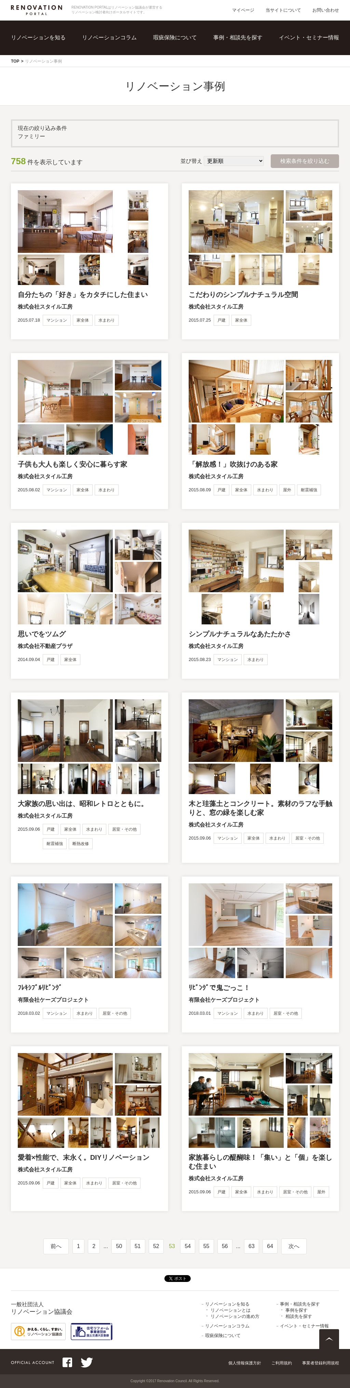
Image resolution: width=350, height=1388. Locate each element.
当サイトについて (283, 10)
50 (119, 1246)
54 (188, 1246)
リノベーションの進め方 (235, 1316)
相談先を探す (298, 1316)
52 (156, 1246)
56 (225, 1246)
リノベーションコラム (109, 37)
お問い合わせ (325, 10)
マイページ (243, 10)
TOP (15, 61)
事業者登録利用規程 (320, 1363)
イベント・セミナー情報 (309, 37)
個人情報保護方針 (244, 1363)
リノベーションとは (231, 1310)
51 (138, 1246)
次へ (293, 1246)
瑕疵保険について (175, 37)
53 (172, 1246)
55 (206, 1246)
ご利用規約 (281, 1363)
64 (270, 1246)
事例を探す (296, 1310)
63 (251, 1246)
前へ (56, 1246)
